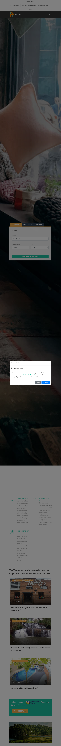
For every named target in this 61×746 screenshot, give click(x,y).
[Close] (49, 363)
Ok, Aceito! (46, 382)
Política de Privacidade (30, 375)
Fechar (38, 382)
